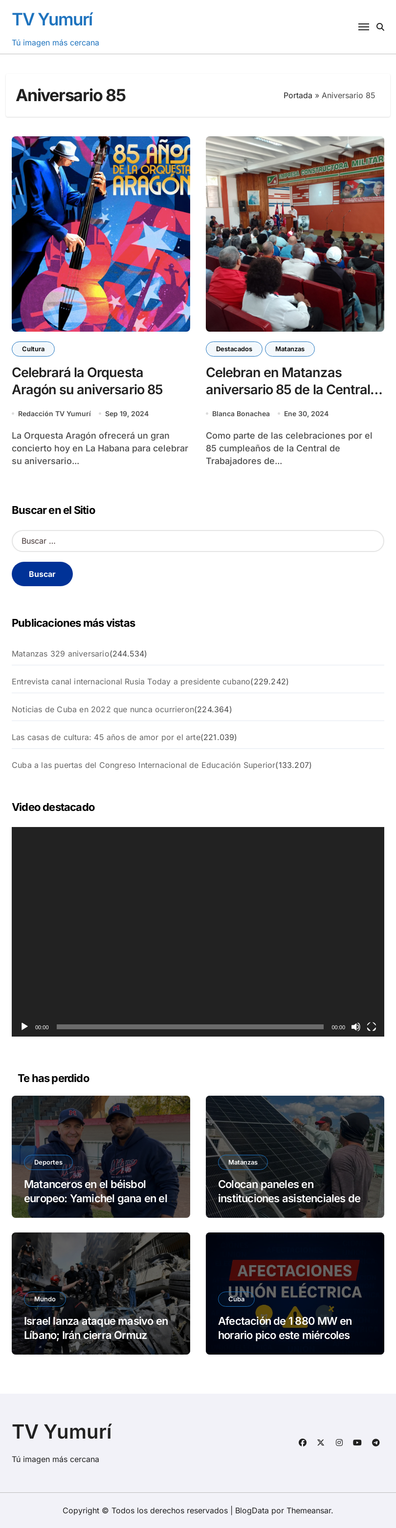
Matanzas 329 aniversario (61, 653)
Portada (298, 95)
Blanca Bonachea (241, 413)
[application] (198, 932)
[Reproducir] (24, 1027)
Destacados (234, 349)
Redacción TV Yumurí (54, 413)
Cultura (33, 349)
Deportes (48, 1162)
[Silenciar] (356, 1027)
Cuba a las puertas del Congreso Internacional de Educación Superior (143, 765)
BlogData (252, 1510)
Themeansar (308, 1510)
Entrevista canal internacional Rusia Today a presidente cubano (131, 681)
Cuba (236, 1299)
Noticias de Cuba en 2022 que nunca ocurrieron (103, 709)
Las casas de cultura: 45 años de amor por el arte (106, 737)
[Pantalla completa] (371, 1027)
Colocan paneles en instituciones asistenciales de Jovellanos (289, 1198)
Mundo (45, 1299)
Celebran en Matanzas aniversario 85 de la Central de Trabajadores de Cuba (288, 389)
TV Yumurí (52, 19)
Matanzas (290, 349)
